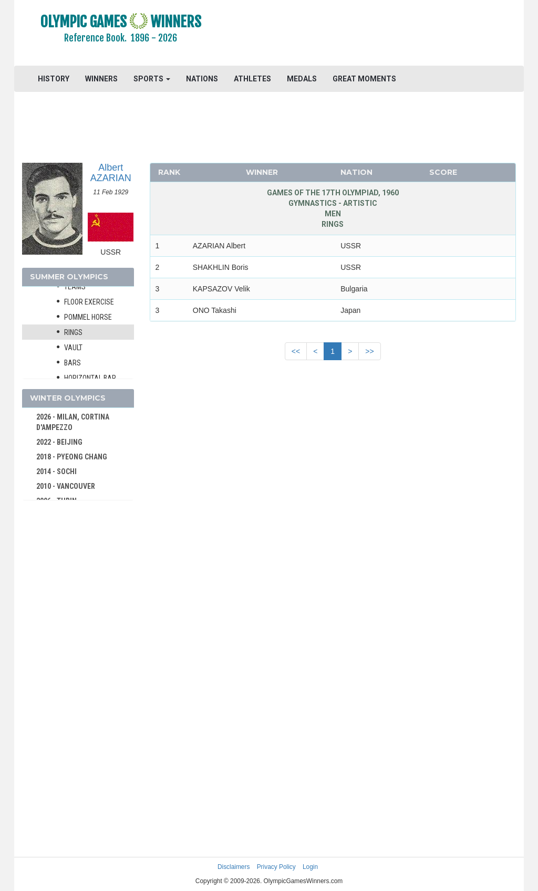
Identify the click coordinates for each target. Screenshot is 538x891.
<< (296, 351)
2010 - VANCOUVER (65, 486)
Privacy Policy (276, 867)
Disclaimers (234, 867)
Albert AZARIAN (110, 172)
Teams (75, 286)
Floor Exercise (89, 302)
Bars (72, 363)
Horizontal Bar (90, 378)
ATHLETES (252, 79)
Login (310, 867)
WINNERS (101, 79)
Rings (73, 332)
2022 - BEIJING (59, 442)
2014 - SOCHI (56, 471)
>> (369, 351)
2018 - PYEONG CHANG (71, 457)
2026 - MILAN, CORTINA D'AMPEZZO (72, 422)
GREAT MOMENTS (364, 79)
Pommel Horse (88, 317)
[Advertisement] (375, 34)
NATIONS (202, 79)
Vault (73, 347)
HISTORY (53, 79)
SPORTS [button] (151, 79)
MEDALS (302, 79)
